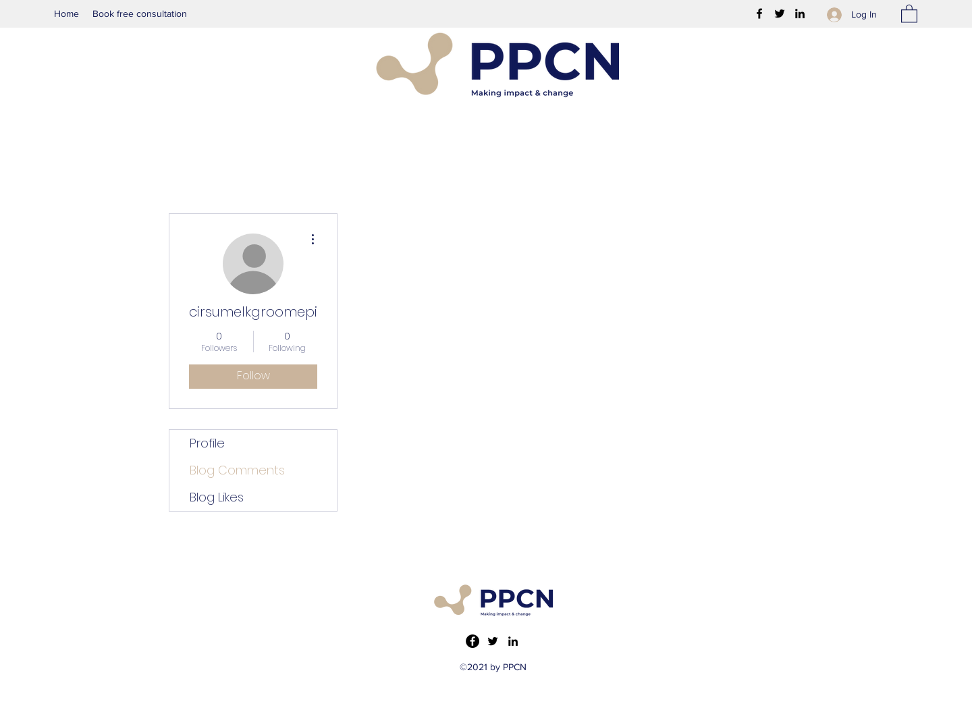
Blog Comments (237, 470)
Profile (207, 443)
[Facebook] (759, 13)
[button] (909, 13)
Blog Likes (217, 497)
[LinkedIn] (800, 13)
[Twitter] (779, 13)
